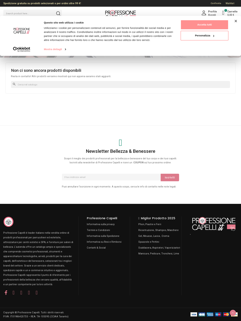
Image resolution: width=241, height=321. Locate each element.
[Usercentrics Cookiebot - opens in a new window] (21, 33)
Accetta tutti (204, 8)
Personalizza (204, 19)
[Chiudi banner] (236, 5)
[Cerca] (120, 84)
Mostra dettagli (53, 33)
